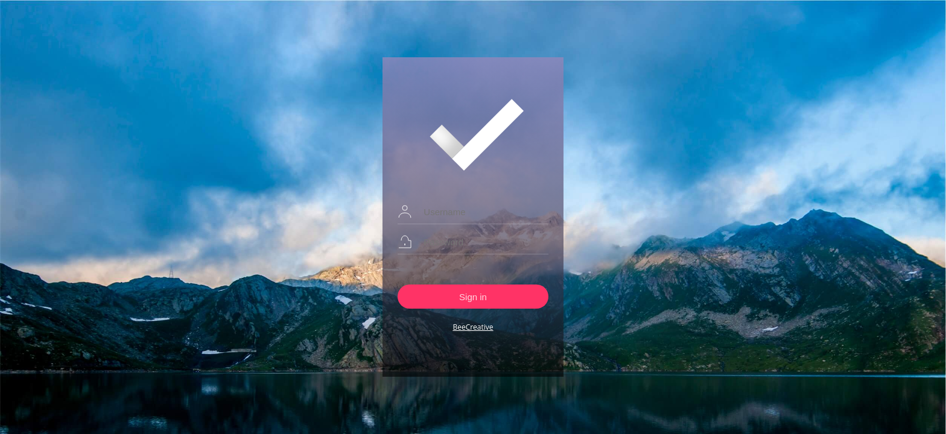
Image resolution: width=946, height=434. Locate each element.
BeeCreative (472, 327)
